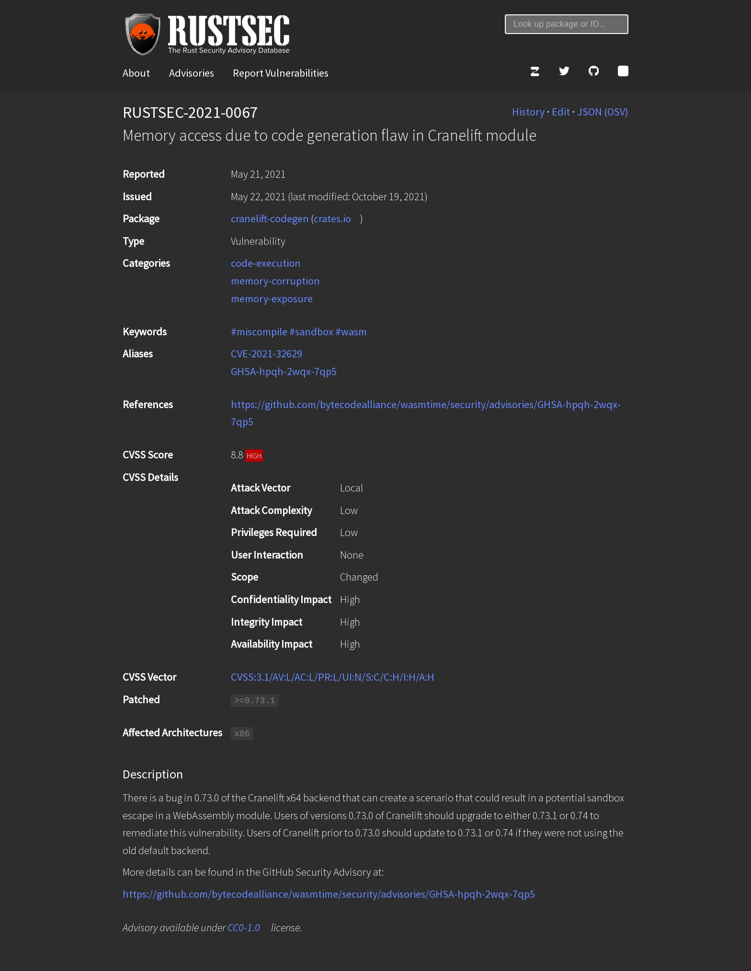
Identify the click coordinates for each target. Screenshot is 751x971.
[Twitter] (564, 73)
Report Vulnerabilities (281, 73)
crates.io (332, 218)
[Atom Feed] (623, 73)
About (136, 73)
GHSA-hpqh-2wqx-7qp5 (284, 371)
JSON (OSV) (602, 111)
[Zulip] (534, 73)
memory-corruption (275, 280)
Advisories (191, 73)
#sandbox (311, 331)
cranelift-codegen (270, 218)
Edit (561, 111)
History (528, 111)
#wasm (351, 331)
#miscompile (259, 331)
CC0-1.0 (244, 927)
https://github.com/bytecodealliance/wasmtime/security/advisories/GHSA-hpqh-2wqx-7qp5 (329, 894)
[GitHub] (594, 73)
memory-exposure (272, 298)
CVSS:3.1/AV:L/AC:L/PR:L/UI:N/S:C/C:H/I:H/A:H (332, 677)
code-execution (266, 263)
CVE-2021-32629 (266, 353)
